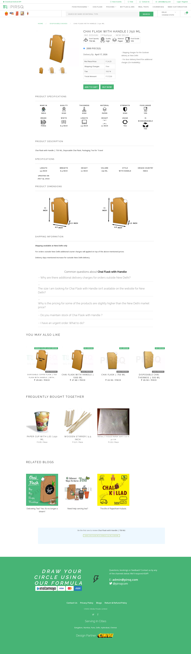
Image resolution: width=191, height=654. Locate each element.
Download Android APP (12, 2)
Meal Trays (143, 7)
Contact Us (144, 2)
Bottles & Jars (127, 7)
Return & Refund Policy (116, 603)
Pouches (110, 7)
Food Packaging (79, 7)
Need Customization (177, 7)
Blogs (99, 603)
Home (40, 23)
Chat (130, 2)
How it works (116, 2)
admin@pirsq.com (163, 2)
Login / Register (182, 2)
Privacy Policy (86, 603)
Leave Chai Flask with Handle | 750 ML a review (101, 535)
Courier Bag (158, 7)
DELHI (168, 13)
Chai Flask (97, 7)
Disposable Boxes (58, 23)
